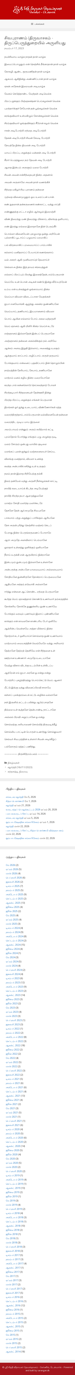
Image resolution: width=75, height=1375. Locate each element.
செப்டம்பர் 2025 (14, 898)
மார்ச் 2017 (11, 1284)
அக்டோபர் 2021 (14, 1087)
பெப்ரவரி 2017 (14, 1288)
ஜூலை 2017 (12, 1271)
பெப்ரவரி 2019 (14, 1209)
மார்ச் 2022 (11, 1066)
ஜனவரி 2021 (13, 1125)
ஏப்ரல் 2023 (12, 1011)
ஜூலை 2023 (12, 999)
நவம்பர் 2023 (13, 982)
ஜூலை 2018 (12, 1230)
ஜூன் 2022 (12, 1053)
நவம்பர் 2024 (13, 932)
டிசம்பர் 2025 (13, 886)
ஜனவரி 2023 (13, 1024)
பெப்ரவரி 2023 (14, 1020)
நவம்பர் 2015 (13, 1313)
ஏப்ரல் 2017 (12, 1280)
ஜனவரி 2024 (13, 974)
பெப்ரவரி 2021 (14, 1120)
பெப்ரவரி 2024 (14, 969)
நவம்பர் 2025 (13, 890)
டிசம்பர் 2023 (13, 978)
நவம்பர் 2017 (13, 1259)
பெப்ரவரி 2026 (14, 877)
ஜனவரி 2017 (13, 1292)
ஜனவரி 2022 (13, 1074)
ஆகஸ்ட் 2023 (13, 995)
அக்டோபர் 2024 (14, 936)
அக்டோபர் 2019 (14, 1179)
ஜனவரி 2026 (13, 881)
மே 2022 (10, 1058)
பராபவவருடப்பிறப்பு (17, 813)
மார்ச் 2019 (11, 1204)
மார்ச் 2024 (11, 965)
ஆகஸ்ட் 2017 (13, 1267)
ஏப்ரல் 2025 (12, 919)
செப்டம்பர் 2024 (14, 940)
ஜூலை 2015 (12, 1330)
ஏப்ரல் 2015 (12, 1339)
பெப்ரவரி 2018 (14, 1246)
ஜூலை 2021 (12, 1100)
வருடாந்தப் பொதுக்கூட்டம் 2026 (23, 809)
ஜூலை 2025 (12, 907)
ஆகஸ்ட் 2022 (13, 1045)
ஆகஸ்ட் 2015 (13, 1326)
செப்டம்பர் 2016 (14, 1301)
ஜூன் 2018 (12, 1234)
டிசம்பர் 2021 (13, 1079)
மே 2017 (10, 1276)
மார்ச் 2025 (11, 923)
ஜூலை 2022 (12, 1049)
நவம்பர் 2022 (13, 1032)
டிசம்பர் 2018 (13, 1213)
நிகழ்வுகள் (13, 762)
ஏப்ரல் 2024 (12, 961)
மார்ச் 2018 (11, 1242)
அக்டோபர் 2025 (14, 894)
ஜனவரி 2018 (13, 1250)
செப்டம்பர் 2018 (14, 1221)
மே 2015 (10, 1334)
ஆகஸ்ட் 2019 (13, 1188)
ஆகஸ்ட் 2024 (13, 944)
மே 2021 (10, 1108)
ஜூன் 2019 (12, 1196)
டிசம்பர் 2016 (13, 1297)
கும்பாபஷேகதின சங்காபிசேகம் (22, 822)
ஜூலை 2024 (12, 949)
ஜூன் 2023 (12, 1003)
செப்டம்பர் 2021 (14, 1091)
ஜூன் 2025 (12, 911)
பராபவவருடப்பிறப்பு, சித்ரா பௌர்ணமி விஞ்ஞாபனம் (35, 830)
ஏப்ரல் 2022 (12, 1062)
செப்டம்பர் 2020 (14, 1141)
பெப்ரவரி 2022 (14, 1070)
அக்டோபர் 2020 (14, 1137)
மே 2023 (10, 1007)
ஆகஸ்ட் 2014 (13, 1351)
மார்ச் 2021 (11, 1116)
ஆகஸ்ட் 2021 (13, 1095)
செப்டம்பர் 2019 (14, 1183)
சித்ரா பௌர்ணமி (15, 801)
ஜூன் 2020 (12, 1154)
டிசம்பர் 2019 (13, 1175)
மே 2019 (10, 1200)
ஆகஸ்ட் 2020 (13, 1146)
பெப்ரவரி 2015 (14, 1347)
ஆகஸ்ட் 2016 (13, 1305)
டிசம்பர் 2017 (13, 1255)
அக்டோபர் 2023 (14, 986)
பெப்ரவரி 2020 (14, 1171)
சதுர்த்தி (10, 805)
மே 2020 (10, 1158)
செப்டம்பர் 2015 (14, 1322)
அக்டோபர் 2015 (14, 1318)
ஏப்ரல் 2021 (12, 1112)
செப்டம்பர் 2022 (14, 1041)
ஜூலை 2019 (12, 1192)
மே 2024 (10, 957)
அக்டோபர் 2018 (14, 1217)
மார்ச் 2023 (11, 1016)
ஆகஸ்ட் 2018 (13, 1225)
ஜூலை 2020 (12, 1150)
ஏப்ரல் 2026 (12, 869)
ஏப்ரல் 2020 (12, 1162)
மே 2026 (10, 865)
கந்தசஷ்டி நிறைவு (18, 771)
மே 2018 (10, 1238)
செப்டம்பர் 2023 (14, 990)
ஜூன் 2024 (12, 953)
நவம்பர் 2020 (13, 1133)
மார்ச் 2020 (11, 1167)
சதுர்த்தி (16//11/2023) (20, 767)
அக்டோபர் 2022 (14, 1037)
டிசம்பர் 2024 (13, 928)
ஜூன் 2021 (12, 1104)
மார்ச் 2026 (11, 873)
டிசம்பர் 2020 (13, 1129)
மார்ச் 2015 (11, 1343)
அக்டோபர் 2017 (14, 1263)
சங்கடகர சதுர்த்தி (15, 797)
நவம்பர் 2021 (13, 1083)
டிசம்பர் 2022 (13, 1028)
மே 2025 (10, 915)
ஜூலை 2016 (12, 1309)
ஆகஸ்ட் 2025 (13, 902)
